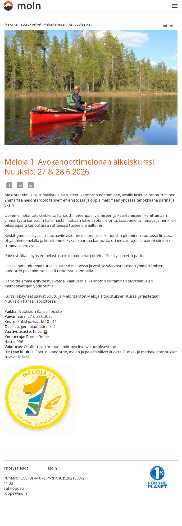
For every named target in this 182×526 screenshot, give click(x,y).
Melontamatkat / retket (23, 24)
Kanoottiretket (80, 24)
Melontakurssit (55, 24)
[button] (174, 6)
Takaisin (169, 26)
